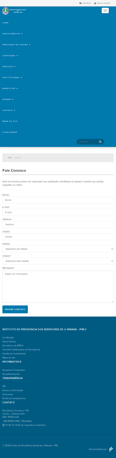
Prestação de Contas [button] (16, 45)
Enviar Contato (15, 309)
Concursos (7, 394)
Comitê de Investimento (14, 353)
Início (10, 158)
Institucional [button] (12, 78)
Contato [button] (8, 110)
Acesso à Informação (12, 390)
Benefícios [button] (10, 88)
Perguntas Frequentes (13, 370)
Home (5, 23)
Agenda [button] (8, 99)
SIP (3, 386)
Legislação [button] (10, 56)
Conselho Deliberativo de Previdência (21, 349)
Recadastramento (11, 374)
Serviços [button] (8, 67)
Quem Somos (9, 341)
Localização (9, 132)
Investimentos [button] (12, 34)
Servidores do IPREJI (12, 345)
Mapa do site (10, 121)
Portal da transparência (13, 398)
